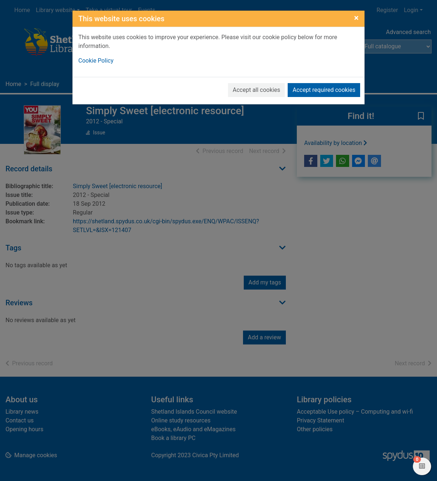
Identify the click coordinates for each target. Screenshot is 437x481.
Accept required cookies (323, 89)
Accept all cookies (256, 89)
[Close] (356, 18)
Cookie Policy (95, 60)
